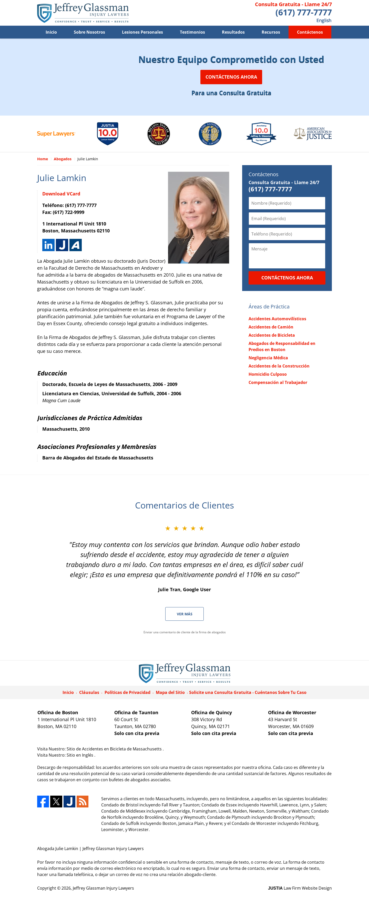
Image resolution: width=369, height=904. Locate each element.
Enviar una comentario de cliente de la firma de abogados (185, 632)
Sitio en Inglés (80, 755)
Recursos (271, 32)
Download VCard (61, 194)
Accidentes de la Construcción (279, 366)
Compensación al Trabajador (278, 382)
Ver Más (184, 613)
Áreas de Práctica (269, 306)
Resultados (233, 32)
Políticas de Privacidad (127, 692)
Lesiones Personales (142, 32)
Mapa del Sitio (170, 692)
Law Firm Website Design (300, 888)
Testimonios (192, 32)
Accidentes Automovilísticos (277, 319)
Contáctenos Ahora (231, 77)
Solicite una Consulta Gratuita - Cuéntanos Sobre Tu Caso (247, 692)
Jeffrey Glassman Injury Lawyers (103, 888)
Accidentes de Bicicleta (272, 335)
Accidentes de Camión (271, 327)
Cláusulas (89, 692)
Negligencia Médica (268, 358)
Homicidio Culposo (268, 374)
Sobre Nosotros (89, 32)
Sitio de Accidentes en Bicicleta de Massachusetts (115, 749)
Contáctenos (310, 32)
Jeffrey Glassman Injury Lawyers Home (83, 13)
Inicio (51, 32)
